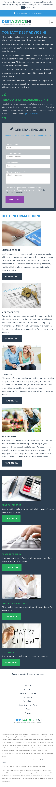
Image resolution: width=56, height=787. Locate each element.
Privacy (28, 713)
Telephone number (14, 154)
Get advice (11, 617)
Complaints (28, 701)
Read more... (12, 277)
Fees (28, 709)
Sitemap (28, 697)
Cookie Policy (30, 7)
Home (28, 685)
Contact (28, 689)
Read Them (11, 662)
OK (23, 7)
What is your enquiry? (15, 172)
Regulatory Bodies (28, 693)
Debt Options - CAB (28, 705)
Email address (12, 163)
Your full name (12, 144)
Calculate (11, 519)
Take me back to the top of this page (28, 674)
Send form (14, 200)
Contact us (11, 568)
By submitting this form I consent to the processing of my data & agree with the (25, 190)
